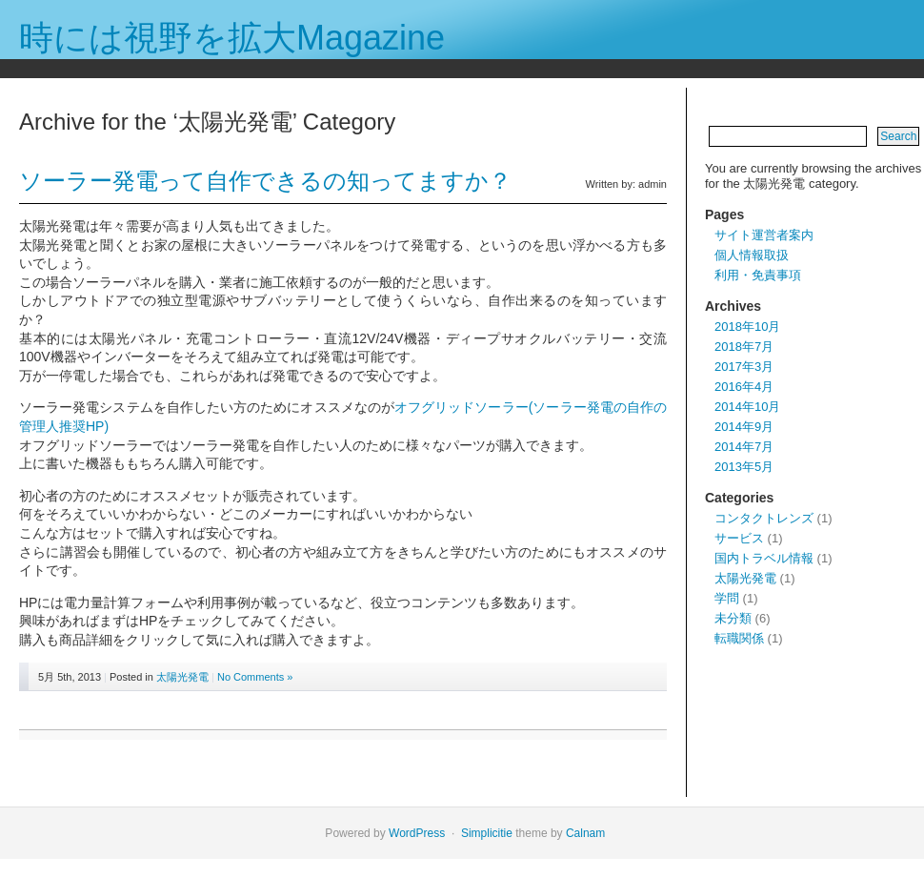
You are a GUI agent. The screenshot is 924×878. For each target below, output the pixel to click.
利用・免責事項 (757, 275)
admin (652, 184)
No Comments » (254, 677)
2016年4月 (743, 386)
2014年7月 (743, 446)
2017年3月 (743, 366)
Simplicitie (486, 833)
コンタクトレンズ (764, 518)
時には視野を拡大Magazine (232, 37)
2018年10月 (747, 326)
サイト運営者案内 (764, 235)
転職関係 (739, 638)
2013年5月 (743, 466)
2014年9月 (743, 426)
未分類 (733, 618)
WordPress (417, 833)
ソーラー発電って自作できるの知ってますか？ (265, 181)
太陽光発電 (182, 677)
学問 (726, 598)
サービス (739, 538)
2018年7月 (743, 346)
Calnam (585, 833)
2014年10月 (747, 406)
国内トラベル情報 (764, 558)
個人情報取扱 (751, 255)
